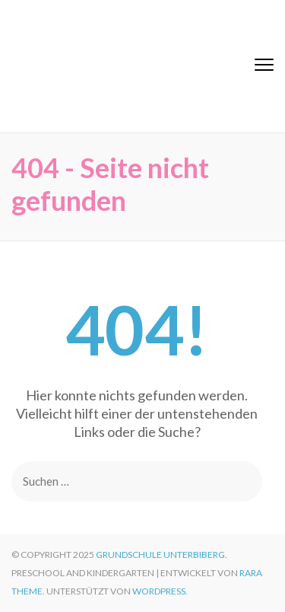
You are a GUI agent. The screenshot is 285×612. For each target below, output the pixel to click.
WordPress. (160, 591)
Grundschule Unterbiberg (160, 554)
